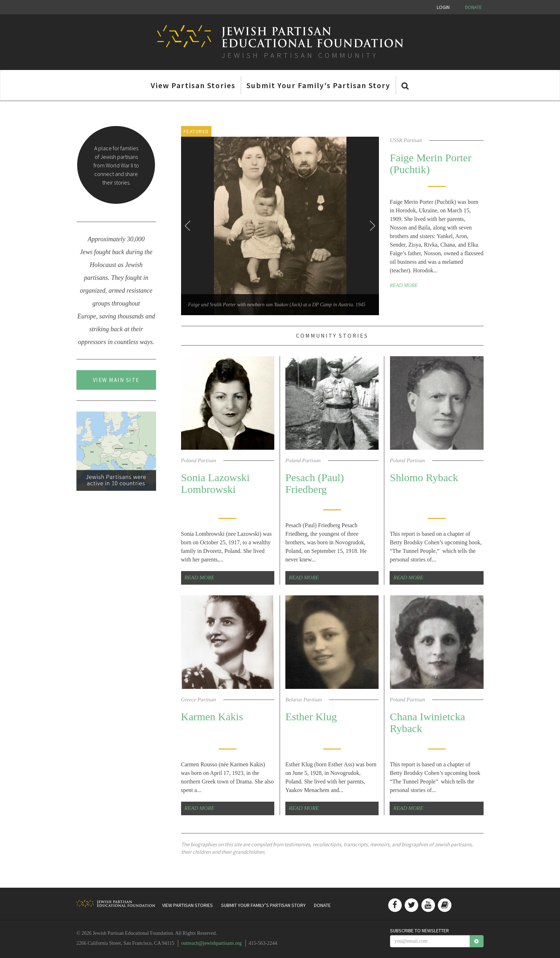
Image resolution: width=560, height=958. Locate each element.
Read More (404, 285)
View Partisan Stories (193, 85)
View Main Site (116, 379)
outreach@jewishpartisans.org (211, 943)
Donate (473, 7)
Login (443, 7)
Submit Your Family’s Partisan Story (318, 85)
